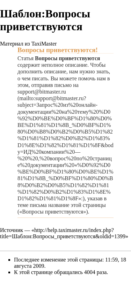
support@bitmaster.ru (41, 92)
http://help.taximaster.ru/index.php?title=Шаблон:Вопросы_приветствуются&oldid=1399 (62, 233)
